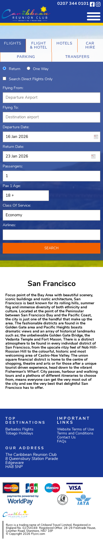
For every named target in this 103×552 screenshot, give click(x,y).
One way (40, 69)
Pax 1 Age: (12, 186)
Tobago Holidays (19, 434)
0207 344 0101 (73, 4)
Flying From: (13, 88)
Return (14, 69)
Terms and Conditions (75, 434)
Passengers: (13, 166)
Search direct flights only (30, 79)
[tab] (13, 45)
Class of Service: (17, 206)
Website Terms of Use (75, 429)
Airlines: (9, 225)
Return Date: (13, 147)
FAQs (61, 442)
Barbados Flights (19, 429)
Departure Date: (16, 127)
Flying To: (10, 108)
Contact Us (66, 438)
